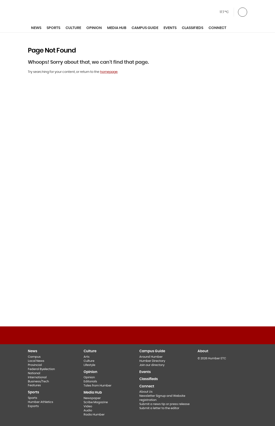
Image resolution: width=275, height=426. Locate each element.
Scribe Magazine (96, 402)
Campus (34, 356)
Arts (87, 356)
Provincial (35, 365)
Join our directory (151, 365)
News (36, 28)
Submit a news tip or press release (164, 404)
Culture (89, 361)
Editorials (90, 381)
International (37, 377)
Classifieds (192, 28)
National (34, 373)
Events (170, 28)
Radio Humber (94, 414)
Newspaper (92, 398)
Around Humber (151, 356)
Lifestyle (89, 365)
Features (34, 385)
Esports (33, 406)
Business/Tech (38, 381)
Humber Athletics (40, 402)
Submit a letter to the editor (159, 408)
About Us (146, 391)
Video (88, 406)
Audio (88, 410)
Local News (36, 361)
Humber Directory (152, 361)
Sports (32, 398)
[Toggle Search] (242, 28)
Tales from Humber (97, 385)
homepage (109, 72)
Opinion (89, 377)
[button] (242, 11)
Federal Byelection (41, 369)
